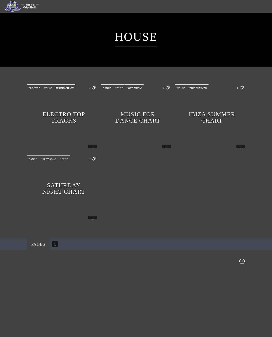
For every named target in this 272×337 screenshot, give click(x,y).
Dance (107, 154)
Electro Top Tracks (63, 183)
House (48, 154)
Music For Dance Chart (137, 183)
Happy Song (48, 225)
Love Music (134, 154)
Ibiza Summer (198, 154)
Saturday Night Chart (63, 254)
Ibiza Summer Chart (212, 183)
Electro (35, 154)
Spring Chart (65, 154)
